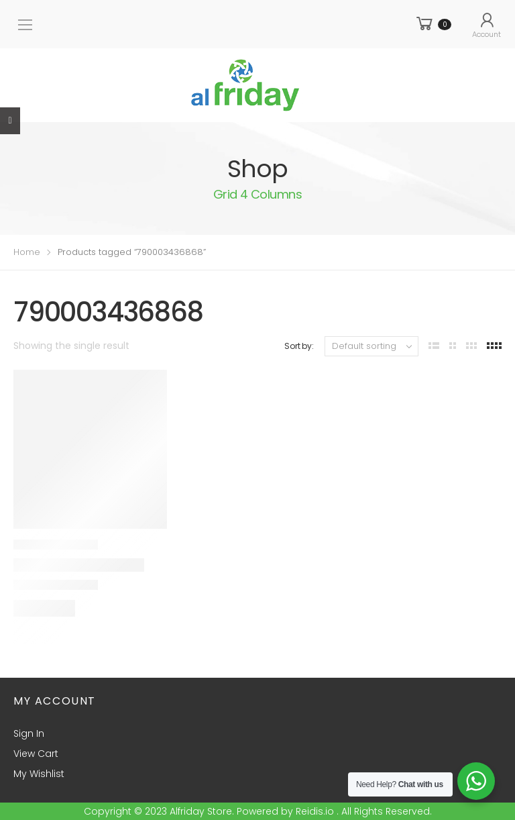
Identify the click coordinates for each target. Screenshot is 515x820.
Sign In (28, 733)
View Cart (35, 753)
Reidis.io (315, 811)
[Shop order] (371, 346)
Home (26, 252)
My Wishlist (38, 773)
